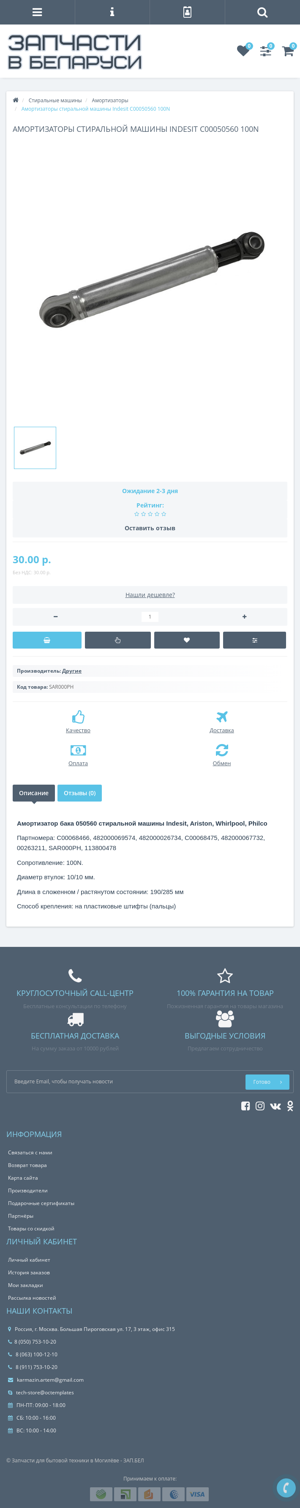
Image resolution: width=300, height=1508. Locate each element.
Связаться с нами (30, 1152)
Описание (34, 793)
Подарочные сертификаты (41, 1203)
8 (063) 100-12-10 (32, 1354)
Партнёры (20, 1215)
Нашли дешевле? (150, 595)
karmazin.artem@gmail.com (46, 1379)
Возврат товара (27, 1165)
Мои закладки (25, 1285)
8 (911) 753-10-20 (32, 1367)
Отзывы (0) (79, 793)
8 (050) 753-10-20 (32, 1341)
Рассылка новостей (32, 1297)
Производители (28, 1190)
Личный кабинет (29, 1259)
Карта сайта (23, 1177)
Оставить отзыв (150, 528)
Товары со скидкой (31, 1228)
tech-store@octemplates (41, 1392)
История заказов (29, 1272)
